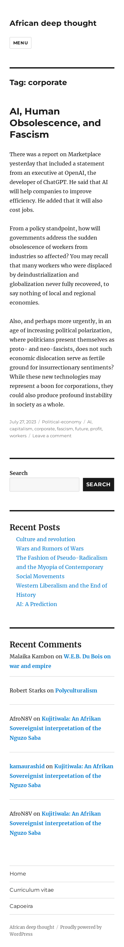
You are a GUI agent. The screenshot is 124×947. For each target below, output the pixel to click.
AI (89, 421)
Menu (20, 42)
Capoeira (21, 906)
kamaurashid (27, 766)
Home (18, 874)
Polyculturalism (76, 690)
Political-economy (61, 421)
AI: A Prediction (36, 604)
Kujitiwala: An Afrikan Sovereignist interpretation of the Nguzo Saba (55, 728)
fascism (65, 428)
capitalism (21, 428)
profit (96, 428)
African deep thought (53, 23)
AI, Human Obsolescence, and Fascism (55, 123)
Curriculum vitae (32, 890)
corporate (44, 428)
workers (18, 435)
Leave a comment (51, 435)
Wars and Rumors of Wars (50, 548)
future (81, 428)
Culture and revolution (45, 539)
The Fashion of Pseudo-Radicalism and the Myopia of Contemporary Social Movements (61, 567)
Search (19, 473)
